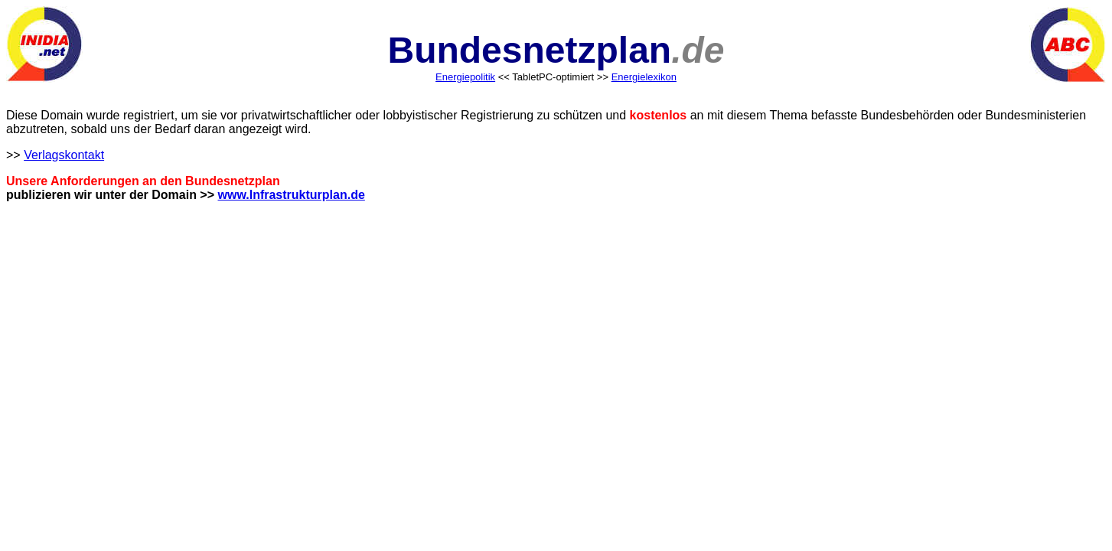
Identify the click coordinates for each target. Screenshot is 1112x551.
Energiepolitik (465, 77)
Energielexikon (644, 77)
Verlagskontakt (64, 154)
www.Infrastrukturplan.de (291, 194)
